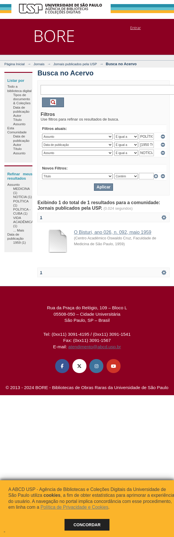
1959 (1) (19, 242)
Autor (17, 115)
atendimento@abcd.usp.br (94, 346)
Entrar (135, 27)
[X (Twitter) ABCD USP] (79, 366)
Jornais (39, 64)
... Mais (18, 230)
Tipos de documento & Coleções (22, 99)
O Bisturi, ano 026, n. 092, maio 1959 (112, 232)
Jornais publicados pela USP (75, 64)
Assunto (19, 124)
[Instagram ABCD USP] (96, 366)
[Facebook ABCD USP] (62, 366)
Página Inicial (14, 64)
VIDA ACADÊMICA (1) (23, 222)
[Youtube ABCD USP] (114, 366)
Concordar (87, 524)
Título (17, 119)
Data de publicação (21, 109)
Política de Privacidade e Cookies (74, 507)
